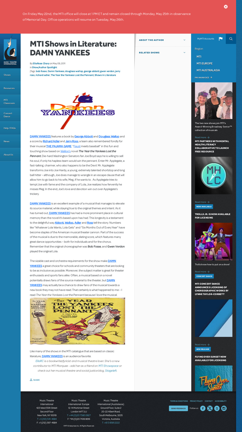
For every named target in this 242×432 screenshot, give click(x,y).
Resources (9, 88)
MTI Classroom (9, 101)
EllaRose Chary (41, 63)
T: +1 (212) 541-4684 (47, 419)
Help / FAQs (10, 128)
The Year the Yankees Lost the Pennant (72, 75)
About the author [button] (151, 40)
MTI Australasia (208, 70)
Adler (78, 222)
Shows (7, 74)
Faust (77, 146)
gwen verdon (107, 71)
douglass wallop (74, 71)
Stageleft (111, 370)
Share (36, 380)
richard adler (43, 75)
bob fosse (41, 71)
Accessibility (220, 401)
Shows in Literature (105, 75)
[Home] (10, 51)
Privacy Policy (196, 401)
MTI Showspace (108, 365)
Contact (209, 401)
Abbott (59, 222)
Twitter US (210, 408)
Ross (90, 222)
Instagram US (224, 408)
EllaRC (40, 361)
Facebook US (203, 408)
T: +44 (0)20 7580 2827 (79, 415)
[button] (220, 39)
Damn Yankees (56, 71)
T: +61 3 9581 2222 (111, 422)
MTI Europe (204, 63)
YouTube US (217, 408)
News (6, 141)
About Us (8, 154)
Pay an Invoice (202, 77)
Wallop (69, 222)
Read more (203, 137)
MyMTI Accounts (205, 38)
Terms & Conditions (179, 401)
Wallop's (65, 151)
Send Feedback (178, 408)
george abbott (91, 71)
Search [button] (231, 39)
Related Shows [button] (149, 52)
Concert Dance (8, 115)
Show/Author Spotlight (44, 67)
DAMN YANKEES (40, 136)
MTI (199, 56)
